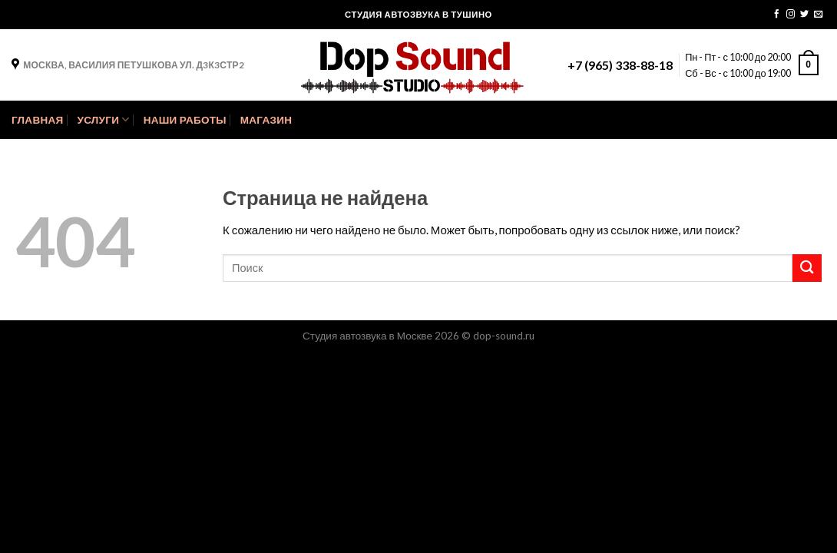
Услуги (103, 119)
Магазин (266, 120)
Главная (37, 120)
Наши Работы (185, 120)
